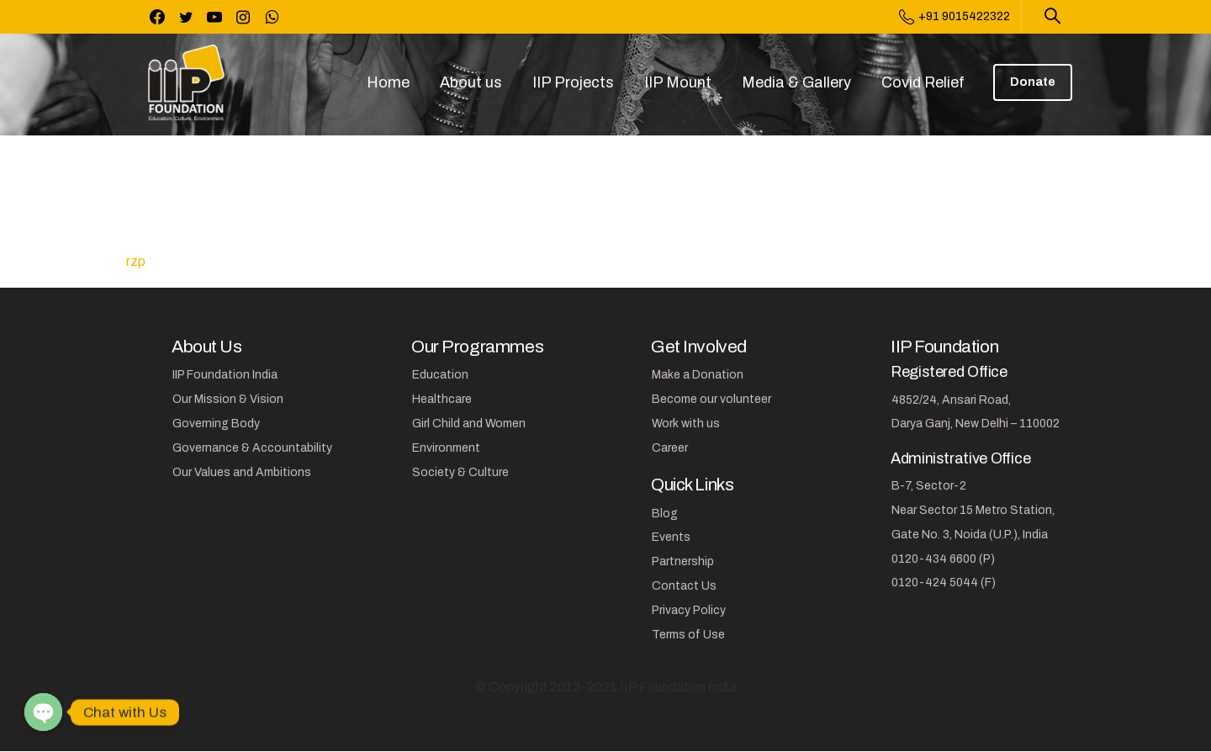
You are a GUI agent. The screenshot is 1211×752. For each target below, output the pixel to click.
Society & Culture (460, 472)
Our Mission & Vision (227, 399)
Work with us (686, 423)
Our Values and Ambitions (241, 472)
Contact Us (684, 586)
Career (670, 448)
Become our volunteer (711, 399)
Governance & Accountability (252, 448)
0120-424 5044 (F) (943, 582)
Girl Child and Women (469, 423)
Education (440, 374)
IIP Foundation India (225, 374)
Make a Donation (697, 374)
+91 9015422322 (954, 17)
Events (671, 537)
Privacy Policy (689, 610)
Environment (446, 448)
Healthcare (442, 399)
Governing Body (216, 423)
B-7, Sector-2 (928, 485)
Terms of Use (688, 634)
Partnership (683, 561)
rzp (135, 261)
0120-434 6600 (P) (943, 559)
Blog (665, 513)
